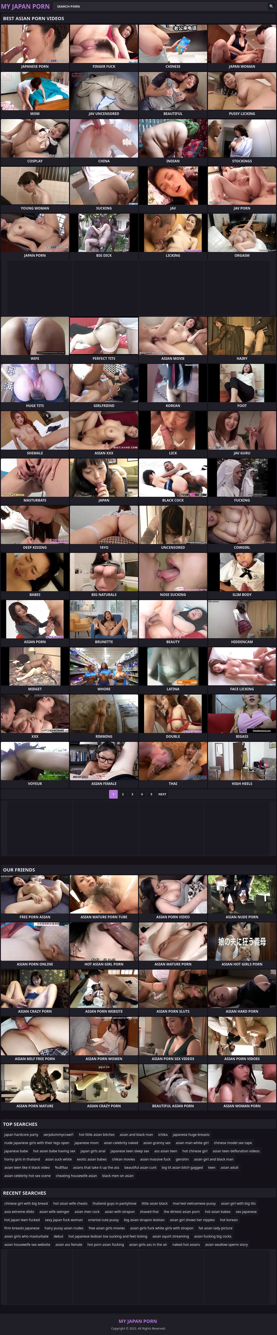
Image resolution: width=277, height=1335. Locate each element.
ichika (162, 1134)
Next (162, 794)
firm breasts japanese (21, 1228)
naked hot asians (186, 1244)
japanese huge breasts (191, 1134)
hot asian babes (218, 1211)
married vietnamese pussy (194, 1203)
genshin (182, 1159)
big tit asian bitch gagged (182, 1167)
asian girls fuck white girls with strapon (161, 1228)
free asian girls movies (107, 1228)
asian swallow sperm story (226, 1244)
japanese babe (16, 1151)
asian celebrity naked (121, 1142)
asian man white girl (192, 1142)
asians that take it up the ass (96, 1167)
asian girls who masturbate (26, 1236)
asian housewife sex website (27, 1244)
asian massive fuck (155, 1159)
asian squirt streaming (171, 1236)
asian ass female (68, 1244)
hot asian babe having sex (54, 1151)
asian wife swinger (54, 1211)
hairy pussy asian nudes (64, 1228)
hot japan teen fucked (22, 1219)
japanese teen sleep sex (130, 1151)
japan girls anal (93, 1151)
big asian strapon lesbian (144, 1219)
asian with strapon (120, 1211)
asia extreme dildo (19, 1211)
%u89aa (61, 1167)
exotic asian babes (92, 1159)
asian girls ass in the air (148, 1244)
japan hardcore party (21, 1134)
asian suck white (58, 1159)
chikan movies (123, 1159)
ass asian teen (165, 1151)
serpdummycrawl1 (58, 1134)
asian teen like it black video (27, 1167)
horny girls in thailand (22, 1159)
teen (212, 1167)
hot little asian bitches (96, 1134)
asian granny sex (157, 1142)
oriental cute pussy (103, 1219)
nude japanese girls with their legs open (36, 1142)
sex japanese (246, 1211)
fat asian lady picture (215, 1228)
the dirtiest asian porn (182, 1211)
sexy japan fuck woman (64, 1219)
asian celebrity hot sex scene (27, 1175)
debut (58, 1236)
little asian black (155, 1203)
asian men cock (87, 1211)
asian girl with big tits (238, 1203)
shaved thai (149, 1211)
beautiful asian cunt (140, 1167)
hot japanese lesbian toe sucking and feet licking (108, 1236)
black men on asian (118, 1175)
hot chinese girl (195, 1151)
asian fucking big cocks (213, 1236)
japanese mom (86, 1142)
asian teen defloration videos (236, 1151)
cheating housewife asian (76, 1175)
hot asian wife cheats (70, 1203)
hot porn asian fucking (105, 1244)
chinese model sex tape (233, 1142)
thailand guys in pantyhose (115, 1203)
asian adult (229, 1167)
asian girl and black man (214, 1159)
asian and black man (136, 1134)
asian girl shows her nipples (192, 1219)
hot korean (229, 1219)
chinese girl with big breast (26, 1203)
